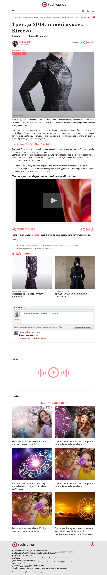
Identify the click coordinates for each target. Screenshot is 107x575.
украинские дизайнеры (56, 246)
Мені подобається (39, 338)
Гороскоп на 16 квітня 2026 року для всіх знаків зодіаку (74, 485)
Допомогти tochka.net (33, 17)
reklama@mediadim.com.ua (45, 562)
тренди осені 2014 (45, 248)
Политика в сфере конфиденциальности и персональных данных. (46, 572)
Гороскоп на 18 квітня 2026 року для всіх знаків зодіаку (74, 443)
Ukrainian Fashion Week (29, 246)
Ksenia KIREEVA (25, 248)
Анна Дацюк (24, 42)
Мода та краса (18, 53)
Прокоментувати (24, 338)
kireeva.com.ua (18, 115)
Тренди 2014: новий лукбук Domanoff (71, 295)
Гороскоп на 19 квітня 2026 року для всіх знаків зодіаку (31, 443)
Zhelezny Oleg (24, 332)
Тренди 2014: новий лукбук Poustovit (28, 295)
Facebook (34, 235)
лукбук (75, 246)
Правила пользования (18, 572)
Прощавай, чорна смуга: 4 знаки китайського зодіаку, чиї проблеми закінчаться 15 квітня (74, 531)
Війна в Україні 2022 (55, 17)
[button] (88, 11)
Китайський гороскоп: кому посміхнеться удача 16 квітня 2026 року (29, 486)
